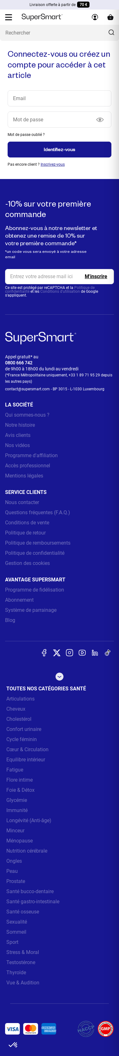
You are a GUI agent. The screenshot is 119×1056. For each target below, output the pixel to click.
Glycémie (16, 800)
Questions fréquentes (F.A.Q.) (37, 512)
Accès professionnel (27, 466)
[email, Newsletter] (59, 276)
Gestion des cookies (27, 563)
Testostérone (20, 962)
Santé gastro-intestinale (32, 902)
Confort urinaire (23, 729)
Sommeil (16, 932)
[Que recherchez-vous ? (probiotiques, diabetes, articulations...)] (59, 33)
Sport (12, 942)
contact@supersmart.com (27, 389)
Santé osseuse (22, 912)
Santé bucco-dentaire (30, 891)
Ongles (14, 861)
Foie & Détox (20, 790)
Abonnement (19, 600)
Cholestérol (18, 719)
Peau (12, 871)
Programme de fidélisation (34, 590)
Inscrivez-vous (53, 164)
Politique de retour (25, 533)
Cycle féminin (21, 739)
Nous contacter (22, 502)
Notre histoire (20, 425)
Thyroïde (16, 973)
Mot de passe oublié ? (26, 134)
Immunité (17, 810)
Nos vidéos (17, 445)
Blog (10, 620)
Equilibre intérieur (25, 760)
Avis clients (17, 435)
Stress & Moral (22, 952)
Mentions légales (24, 476)
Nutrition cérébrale (26, 851)
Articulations (20, 699)
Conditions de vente (27, 523)
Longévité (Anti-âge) (28, 820)
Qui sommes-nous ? (27, 415)
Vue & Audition (22, 983)
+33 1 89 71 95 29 (84, 375)
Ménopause (19, 841)
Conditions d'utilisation (60, 291)
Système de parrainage (30, 610)
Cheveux (15, 709)
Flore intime (19, 780)
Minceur (15, 831)
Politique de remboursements (37, 543)
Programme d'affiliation (31, 455)
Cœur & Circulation (27, 749)
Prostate (15, 881)
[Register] (96, 276)
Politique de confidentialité (34, 553)
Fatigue (14, 770)
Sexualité (16, 922)
